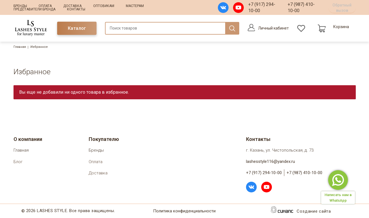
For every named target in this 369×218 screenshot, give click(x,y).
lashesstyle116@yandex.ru (270, 161)
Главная (20, 47)
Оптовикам (103, 6)
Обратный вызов (342, 8)
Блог (18, 162)
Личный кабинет (273, 28)
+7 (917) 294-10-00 (261, 7)
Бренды (20, 6)
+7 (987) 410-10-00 (301, 7)
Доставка (72, 6)
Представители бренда (34, 9)
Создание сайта (314, 212)
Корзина (341, 26)
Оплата (45, 6)
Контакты (76, 9)
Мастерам (135, 6)
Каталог (77, 28)
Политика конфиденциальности (184, 211)
